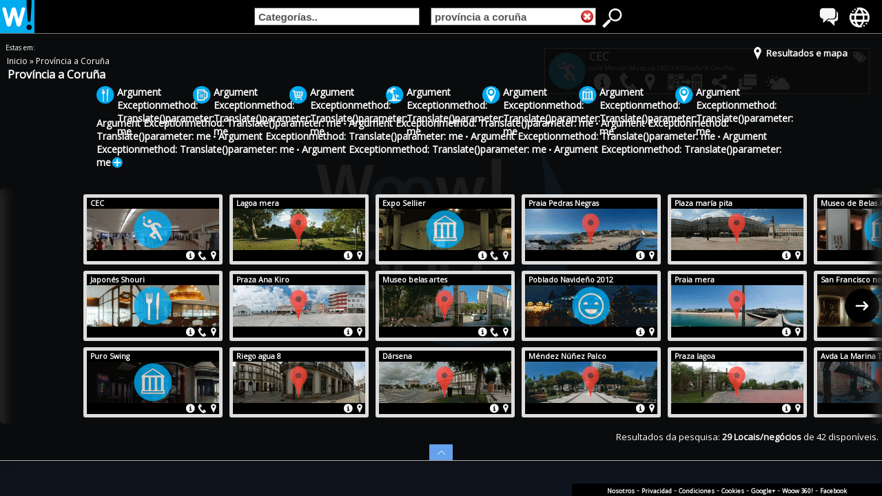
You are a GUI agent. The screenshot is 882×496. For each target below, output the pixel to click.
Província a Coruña (73, 61)
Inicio (18, 61)
